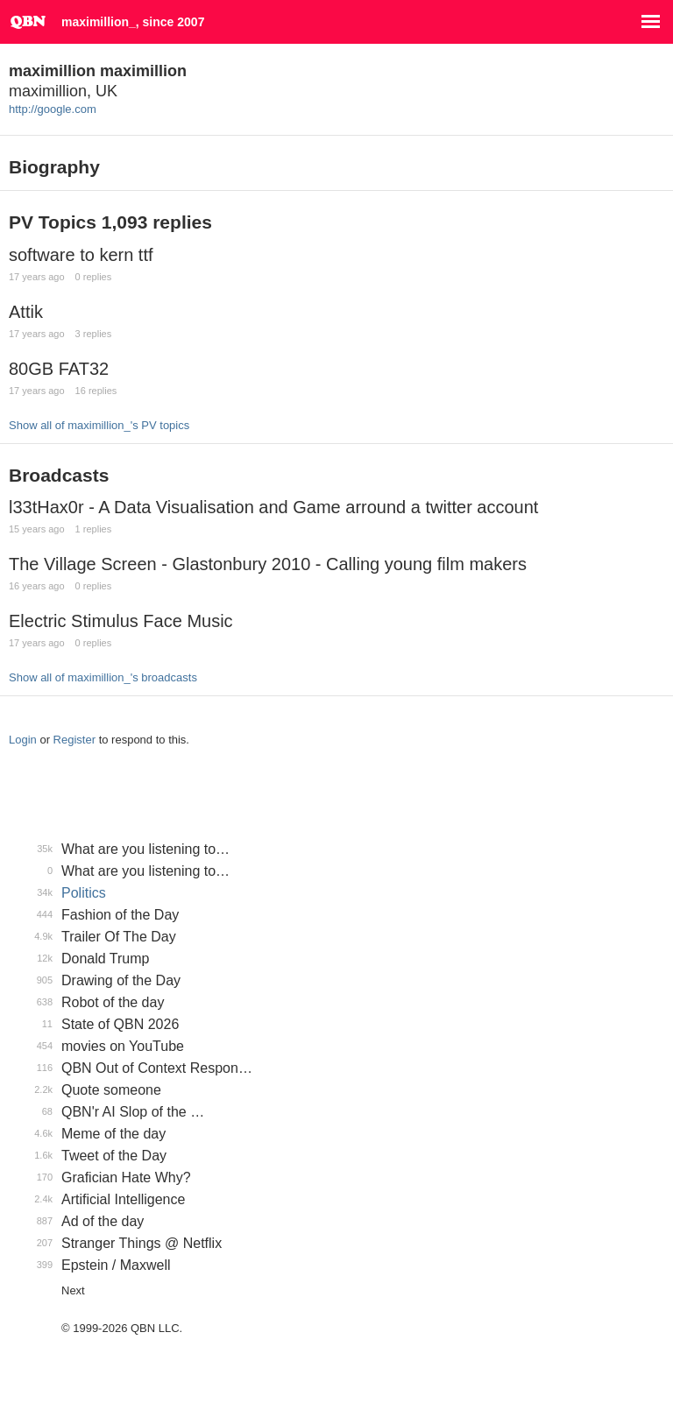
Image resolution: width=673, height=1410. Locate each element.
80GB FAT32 (59, 368)
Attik (26, 311)
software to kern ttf (81, 254)
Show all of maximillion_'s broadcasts (103, 677)
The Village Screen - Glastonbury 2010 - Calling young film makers (268, 564)
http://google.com (52, 109)
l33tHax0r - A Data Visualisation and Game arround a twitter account (273, 507)
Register (74, 739)
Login (23, 739)
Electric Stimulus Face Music (121, 621)
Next (73, 1290)
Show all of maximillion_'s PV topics (99, 425)
